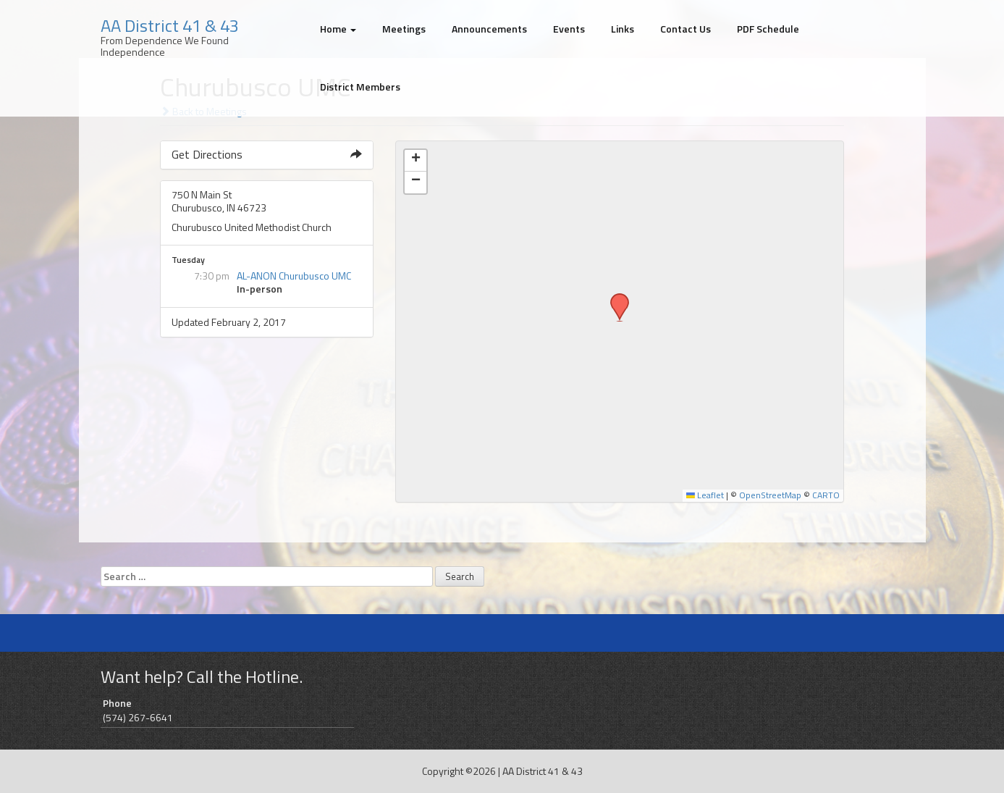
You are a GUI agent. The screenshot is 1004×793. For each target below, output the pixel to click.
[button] (614, 297)
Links (622, 28)
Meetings (404, 28)
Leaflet (705, 495)
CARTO (826, 495)
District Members (360, 86)
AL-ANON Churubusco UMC (294, 275)
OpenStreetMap (770, 495)
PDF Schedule (768, 28)
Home (338, 28)
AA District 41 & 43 (170, 25)
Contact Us (685, 28)
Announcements (489, 28)
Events (569, 28)
